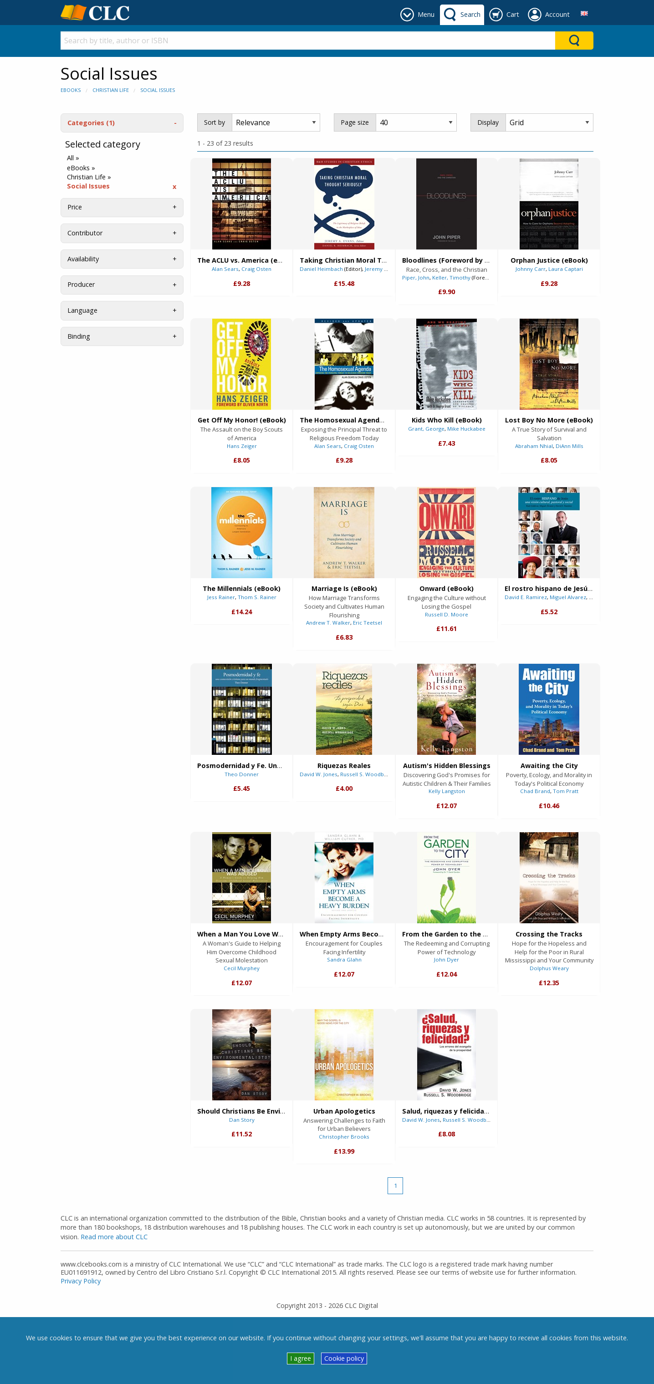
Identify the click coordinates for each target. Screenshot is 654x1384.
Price (74, 207)
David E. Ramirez (526, 597)
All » (73, 158)
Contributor (84, 233)
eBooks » (81, 168)
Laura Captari (565, 268)
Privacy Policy (81, 1281)
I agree (300, 1358)
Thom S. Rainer (257, 597)
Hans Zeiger (242, 446)
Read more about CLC (114, 1236)
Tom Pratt (565, 791)
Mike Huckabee (466, 428)
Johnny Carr (531, 268)
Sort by (214, 122)
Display (488, 122)
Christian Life (110, 89)
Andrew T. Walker (328, 622)
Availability (83, 258)
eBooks (71, 89)
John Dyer (446, 959)
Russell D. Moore (446, 614)
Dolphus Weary (549, 968)
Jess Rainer (221, 597)
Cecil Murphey (242, 968)
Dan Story (242, 1119)
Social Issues (157, 89)
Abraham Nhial (534, 446)
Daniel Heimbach (321, 268)
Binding (78, 336)
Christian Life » (89, 177)
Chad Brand (535, 791)
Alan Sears (225, 268)
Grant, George (426, 428)
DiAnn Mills (569, 446)
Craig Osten (256, 268)
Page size (355, 122)
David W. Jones (318, 774)
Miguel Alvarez (568, 597)
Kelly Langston (447, 791)
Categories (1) (91, 122)
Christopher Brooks (344, 1136)
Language (82, 310)
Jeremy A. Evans (384, 268)
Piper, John (415, 277)
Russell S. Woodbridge (368, 774)
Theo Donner (242, 774)
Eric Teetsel (367, 622)
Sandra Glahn (344, 959)
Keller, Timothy (451, 277)
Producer (81, 284)
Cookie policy (344, 1358)
